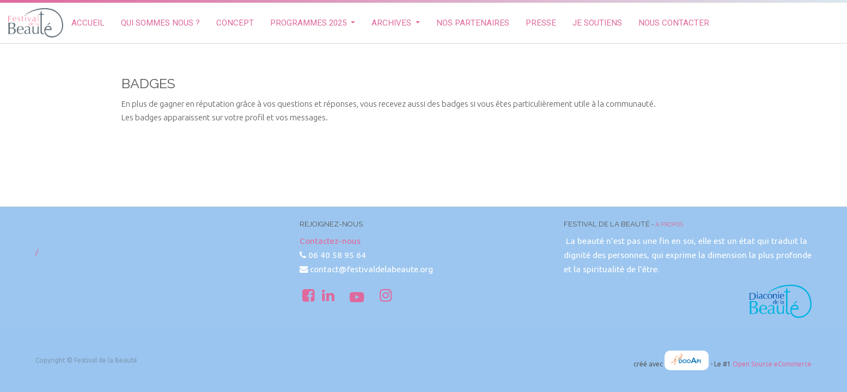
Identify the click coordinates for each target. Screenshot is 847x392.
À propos (669, 224)
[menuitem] (88, 23)
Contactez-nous (330, 241)
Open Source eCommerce (772, 363)
